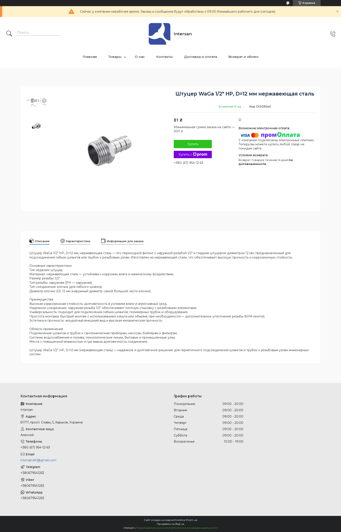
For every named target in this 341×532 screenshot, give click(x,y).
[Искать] (9, 34)
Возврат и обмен (243, 57)
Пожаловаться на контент (153, 527)
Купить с (193, 154)
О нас (140, 57)
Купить (192, 144)
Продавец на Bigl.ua (170, 523)
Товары (115, 57)
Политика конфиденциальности (195, 527)
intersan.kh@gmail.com (38, 460)
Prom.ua (191, 520)
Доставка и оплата (200, 57)
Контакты (164, 57)
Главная (90, 57)
